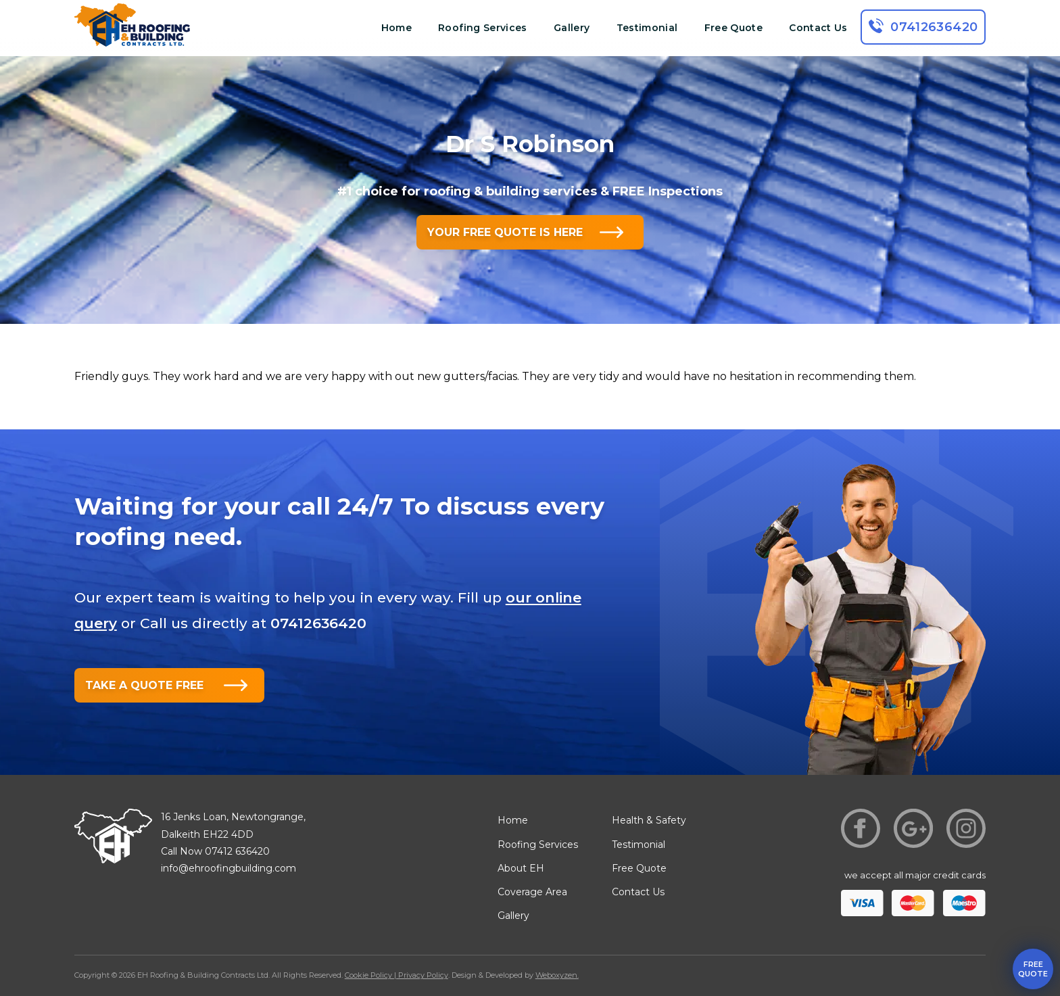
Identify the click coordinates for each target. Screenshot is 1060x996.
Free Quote (733, 28)
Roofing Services (482, 28)
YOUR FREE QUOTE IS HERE (505, 232)
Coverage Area (532, 892)
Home (396, 28)
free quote (1033, 968)
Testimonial (647, 28)
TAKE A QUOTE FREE (144, 685)
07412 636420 (237, 851)
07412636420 (934, 27)
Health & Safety (649, 820)
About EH (521, 868)
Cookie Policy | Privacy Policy (396, 975)
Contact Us (818, 28)
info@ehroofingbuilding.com (228, 868)
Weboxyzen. (557, 975)
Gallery (571, 28)
